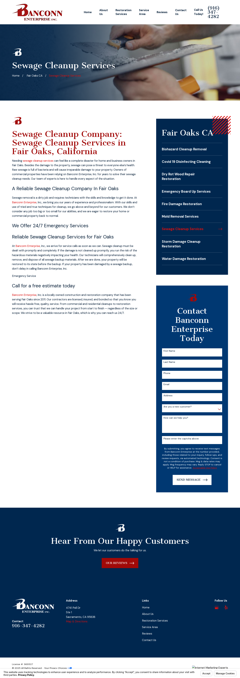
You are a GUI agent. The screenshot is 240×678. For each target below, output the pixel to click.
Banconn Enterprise (24, 202)
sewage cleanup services (38, 161)
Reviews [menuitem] (162, 12)
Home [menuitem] (88, 12)
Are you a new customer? (178, 406)
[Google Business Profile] (216, 607)
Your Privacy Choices (58, 668)
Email (166, 384)
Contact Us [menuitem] (180, 12)
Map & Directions (77, 621)
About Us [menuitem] (103, 12)
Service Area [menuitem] (144, 12)
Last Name (169, 362)
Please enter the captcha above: (181, 438)
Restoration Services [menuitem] (124, 12)
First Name (169, 350)
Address (168, 395)
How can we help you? (176, 417)
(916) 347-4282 (214, 12)
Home (146, 607)
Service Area (150, 627)
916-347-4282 (28, 625)
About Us (148, 614)
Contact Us (149, 640)
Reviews (147, 633)
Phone (167, 373)
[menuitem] (192, 149)
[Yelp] (226, 607)
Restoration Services (155, 620)
